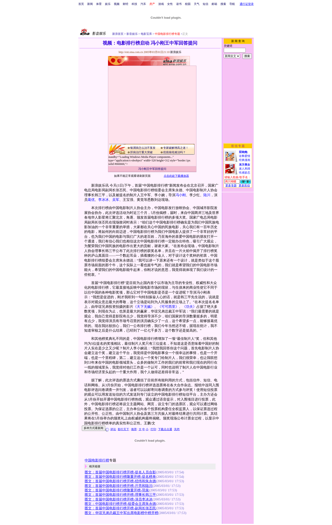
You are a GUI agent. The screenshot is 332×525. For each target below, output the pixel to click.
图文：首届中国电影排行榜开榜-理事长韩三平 (120, 495)
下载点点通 (165, 429)
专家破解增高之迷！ (175, 147)
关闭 (177, 429)
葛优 (91, 200)
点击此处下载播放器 (176, 175)
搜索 (223, 4)
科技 (134, 4)
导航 (232, 4)
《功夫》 (189, 307)
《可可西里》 (168, 307)
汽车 (143, 4)
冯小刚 (180, 195)
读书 (179, 4)
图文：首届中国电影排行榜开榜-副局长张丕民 (120, 508)
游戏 (161, 4)
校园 (188, 4)
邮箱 (214, 4)
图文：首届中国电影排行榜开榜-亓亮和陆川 (118, 486)
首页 (81, 4)
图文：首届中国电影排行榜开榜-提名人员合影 (120, 472)
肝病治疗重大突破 (141, 152)
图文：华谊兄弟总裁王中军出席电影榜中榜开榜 (121, 513)
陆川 (206, 195)
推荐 (134, 429)
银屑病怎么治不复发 (142, 147)
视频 (116, 4)
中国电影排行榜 (97, 460)
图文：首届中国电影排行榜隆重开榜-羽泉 (117, 490)
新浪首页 (117, 33)
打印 (153, 429)
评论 (113, 429)
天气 (196, 4)
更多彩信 (244, 185)
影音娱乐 (132, 33)
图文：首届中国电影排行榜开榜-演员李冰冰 (118, 499)
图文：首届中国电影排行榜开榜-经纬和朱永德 (120, 481)
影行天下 (123, 429)
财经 (125, 4)
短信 (205, 4)
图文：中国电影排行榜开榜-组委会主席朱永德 (120, 504)
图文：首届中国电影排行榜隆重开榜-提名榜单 (120, 477)
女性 (170, 4)
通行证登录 (247, 4)
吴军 (115, 200)
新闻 (90, 4)
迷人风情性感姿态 (244, 168)
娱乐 (108, 4)
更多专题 (231, 185)
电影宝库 (146, 33)
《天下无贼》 (143, 307)
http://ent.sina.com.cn (131, 52)
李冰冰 (103, 200)
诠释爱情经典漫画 (244, 156)
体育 (99, 4)
